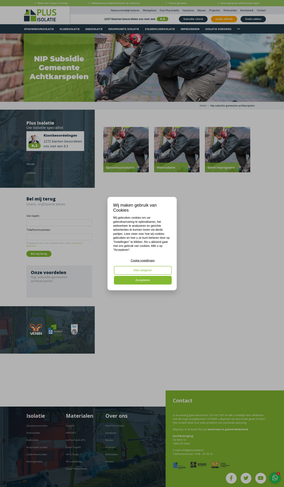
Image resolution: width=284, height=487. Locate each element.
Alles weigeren (142, 270)
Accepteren (142, 280)
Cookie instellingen (143, 260)
